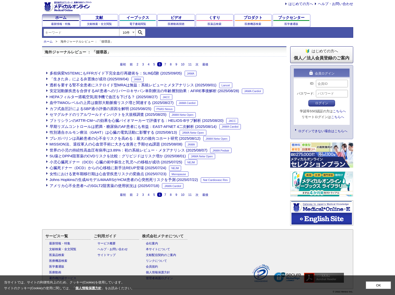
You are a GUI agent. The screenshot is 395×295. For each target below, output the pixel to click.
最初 (123, 64)
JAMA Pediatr (221, 150)
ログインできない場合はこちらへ (322, 131)
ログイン (321, 103)
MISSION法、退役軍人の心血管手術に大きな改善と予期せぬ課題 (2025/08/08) (116, 144)
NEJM (191, 162)
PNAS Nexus (164, 108)
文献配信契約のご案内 (161, 255)
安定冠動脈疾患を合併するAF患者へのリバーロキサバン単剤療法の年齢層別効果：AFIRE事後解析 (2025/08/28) (144, 91)
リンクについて (156, 261)
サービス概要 (106, 243)
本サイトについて (158, 249)
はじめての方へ (300, 4)
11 (189, 64)
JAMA (190, 73)
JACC (166, 97)
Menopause (179, 174)
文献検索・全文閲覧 (62, 249)
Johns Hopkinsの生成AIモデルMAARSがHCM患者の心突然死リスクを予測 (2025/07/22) (124, 179)
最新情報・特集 (59, 243)
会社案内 (152, 243)
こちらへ (339, 111)
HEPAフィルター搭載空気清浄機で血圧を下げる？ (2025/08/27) (104, 97)
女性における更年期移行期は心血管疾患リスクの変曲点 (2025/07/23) (108, 174)
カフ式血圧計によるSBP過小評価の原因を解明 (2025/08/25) (100, 108)
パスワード (305, 93)
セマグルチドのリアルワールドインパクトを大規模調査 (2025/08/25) (108, 114)
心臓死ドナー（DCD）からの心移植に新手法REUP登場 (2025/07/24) (108, 168)
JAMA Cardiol (252, 91)
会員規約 (152, 266)
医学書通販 (56, 266)
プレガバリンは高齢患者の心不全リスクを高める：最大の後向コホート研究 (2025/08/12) (125, 138)
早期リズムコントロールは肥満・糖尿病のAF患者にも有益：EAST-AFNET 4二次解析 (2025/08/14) (133, 126)
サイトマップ (106, 255)
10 (182, 64)
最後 (205, 64)
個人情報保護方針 (158, 272)
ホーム (48, 41)
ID (311, 83)
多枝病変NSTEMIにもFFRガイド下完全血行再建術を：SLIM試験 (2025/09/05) (116, 73)
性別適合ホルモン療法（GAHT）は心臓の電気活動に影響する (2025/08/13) (113, 132)
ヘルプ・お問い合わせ (335, 4)
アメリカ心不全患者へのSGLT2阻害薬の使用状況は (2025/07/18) (104, 185)
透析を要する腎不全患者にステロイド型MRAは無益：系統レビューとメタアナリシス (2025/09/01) (133, 85)
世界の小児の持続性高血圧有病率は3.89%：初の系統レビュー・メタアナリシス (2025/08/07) (129, 150)
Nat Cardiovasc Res (215, 179)
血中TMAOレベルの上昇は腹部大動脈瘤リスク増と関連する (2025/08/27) (112, 102)
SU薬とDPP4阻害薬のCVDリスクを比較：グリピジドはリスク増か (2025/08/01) (118, 156)
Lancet (225, 85)
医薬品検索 (56, 255)
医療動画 (55, 272)
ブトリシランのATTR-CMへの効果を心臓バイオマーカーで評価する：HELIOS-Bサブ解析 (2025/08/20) (137, 120)
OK (378, 285)
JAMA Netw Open (182, 114)
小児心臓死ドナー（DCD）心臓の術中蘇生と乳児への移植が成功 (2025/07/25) (116, 162)
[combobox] (81, 32)
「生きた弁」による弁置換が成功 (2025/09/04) (89, 79)
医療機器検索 (58, 261)
